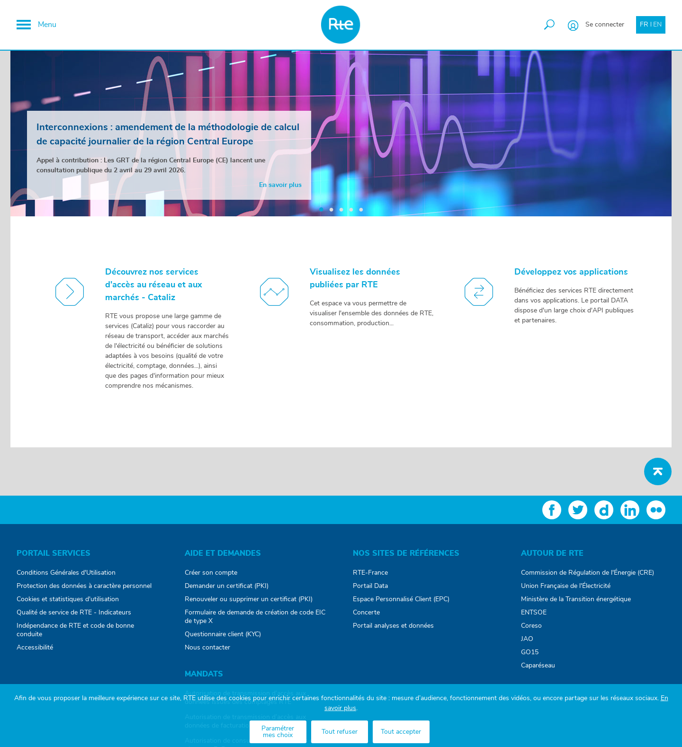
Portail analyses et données (393, 625)
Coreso (531, 625)
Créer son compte (211, 572)
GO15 (529, 652)
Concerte (366, 612)
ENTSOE (534, 612)
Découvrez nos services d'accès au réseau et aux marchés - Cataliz (153, 285)
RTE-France (370, 572)
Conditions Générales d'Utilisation (66, 572)
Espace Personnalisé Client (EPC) (401, 599)
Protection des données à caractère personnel (84, 586)
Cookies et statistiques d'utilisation (68, 599)
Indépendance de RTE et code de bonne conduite (75, 630)
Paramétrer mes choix (277, 731)
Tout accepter (401, 732)
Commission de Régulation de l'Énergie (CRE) (587, 572)
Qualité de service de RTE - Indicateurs (74, 612)
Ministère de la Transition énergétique (576, 599)
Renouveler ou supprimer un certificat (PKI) (249, 599)
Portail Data (370, 586)
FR (644, 24)
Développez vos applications (571, 272)
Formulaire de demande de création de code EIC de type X (255, 616)
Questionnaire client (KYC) (223, 634)
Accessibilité (35, 647)
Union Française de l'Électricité (565, 586)
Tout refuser (340, 732)
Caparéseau (538, 665)
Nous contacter (207, 647)
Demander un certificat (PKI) (227, 586)
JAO (527, 639)
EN (657, 24)
